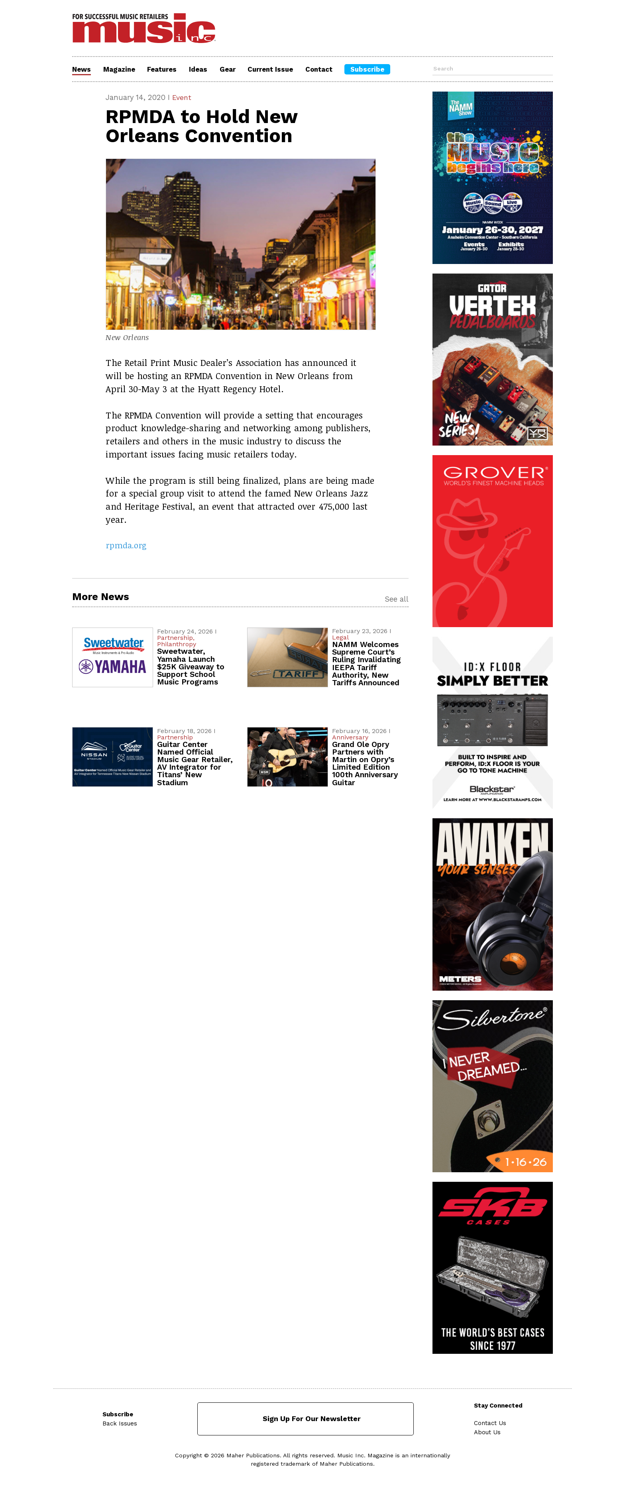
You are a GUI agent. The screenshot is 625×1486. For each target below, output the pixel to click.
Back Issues (120, 1422)
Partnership (175, 738)
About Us (489, 1431)
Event (182, 97)
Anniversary (350, 738)
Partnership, (176, 639)
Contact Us (491, 1422)
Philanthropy (176, 645)
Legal (340, 638)
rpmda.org (127, 545)
